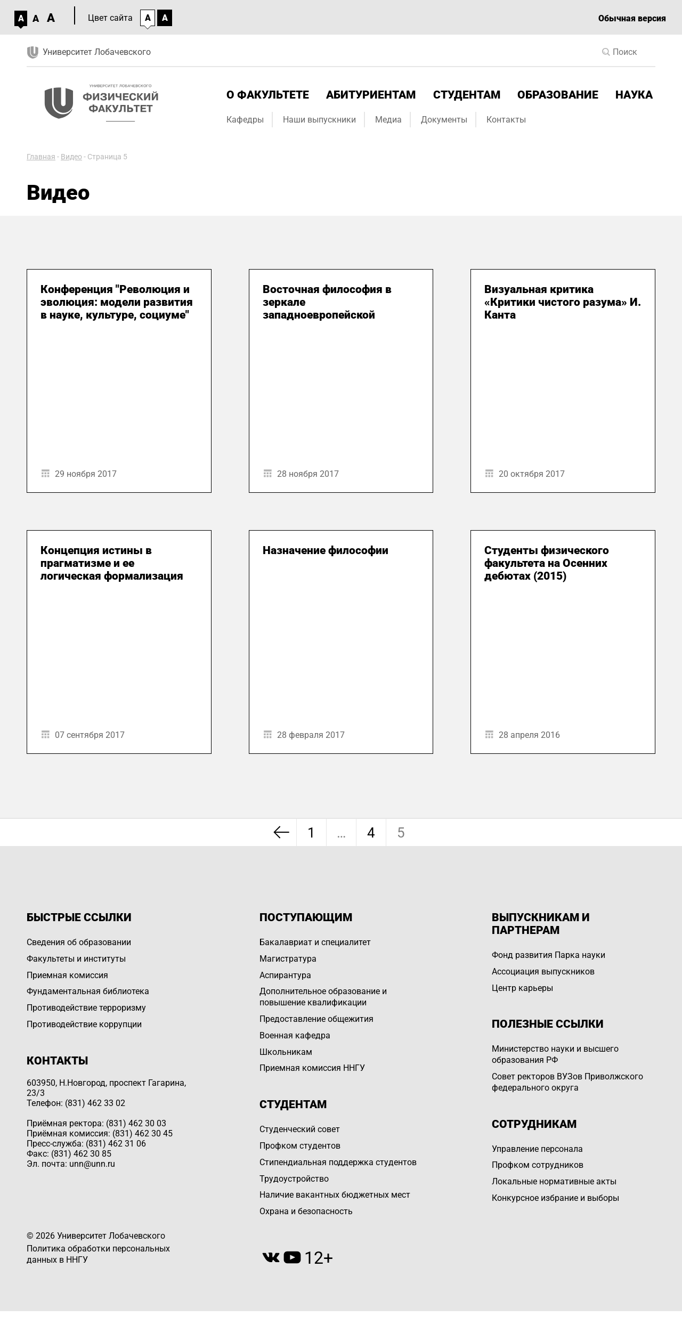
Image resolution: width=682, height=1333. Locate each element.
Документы (444, 120)
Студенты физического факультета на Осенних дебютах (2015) (546, 563)
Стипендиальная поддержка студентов (338, 1162)
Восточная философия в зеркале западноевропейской (327, 302)
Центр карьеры (522, 988)
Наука (634, 94)
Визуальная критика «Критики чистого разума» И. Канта (562, 302)
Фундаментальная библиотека (88, 991)
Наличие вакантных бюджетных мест (334, 1195)
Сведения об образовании (79, 942)
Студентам (466, 94)
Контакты (506, 120)
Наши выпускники (319, 120)
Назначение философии (325, 550)
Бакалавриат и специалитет (315, 942)
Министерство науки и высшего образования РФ (555, 1054)
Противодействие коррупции (84, 1024)
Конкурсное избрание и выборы (555, 1198)
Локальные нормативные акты (554, 1181)
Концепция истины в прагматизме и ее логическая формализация (111, 563)
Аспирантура (285, 975)
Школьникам (285, 1052)
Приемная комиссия (67, 975)
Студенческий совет (299, 1129)
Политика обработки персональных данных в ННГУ (98, 1254)
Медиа (388, 120)
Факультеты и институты (76, 959)
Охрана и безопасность (306, 1211)
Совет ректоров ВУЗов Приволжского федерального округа (567, 1082)
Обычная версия (632, 18)
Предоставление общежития (316, 1019)
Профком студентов (299, 1146)
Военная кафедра (294, 1035)
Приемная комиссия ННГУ (312, 1068)
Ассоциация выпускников (543, 971)
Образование (557, 94)
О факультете (267, 94)
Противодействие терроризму (86, 1008)
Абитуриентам (371, 94)
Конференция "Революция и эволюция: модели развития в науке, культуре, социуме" (116, 302)
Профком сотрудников (537, 1165)
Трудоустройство (294, 1179)
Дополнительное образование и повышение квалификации (323, 996)
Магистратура (287, 959)
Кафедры (245, 120)
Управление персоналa (537, 1149)
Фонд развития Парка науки (548, 955)
